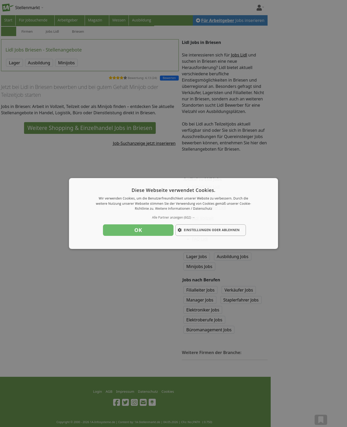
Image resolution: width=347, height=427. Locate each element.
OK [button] (138, 230)
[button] (173, 217)
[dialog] (173, 213)
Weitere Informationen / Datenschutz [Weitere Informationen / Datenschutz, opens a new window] (183, 209)
